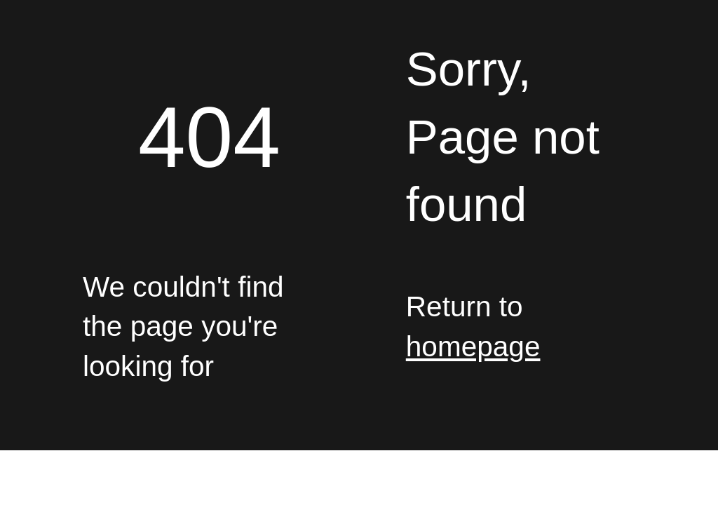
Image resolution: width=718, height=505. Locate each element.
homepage (473, 346)
